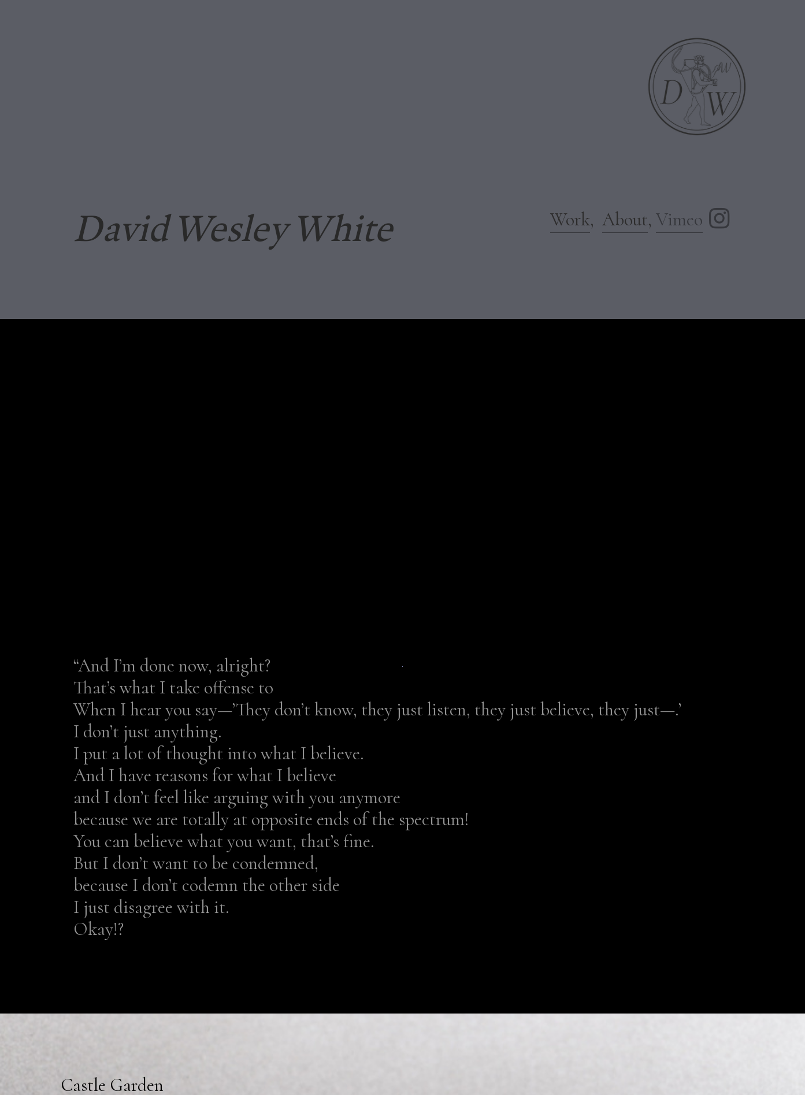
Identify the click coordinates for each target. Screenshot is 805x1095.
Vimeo (679, 220)
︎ (719, 220)
